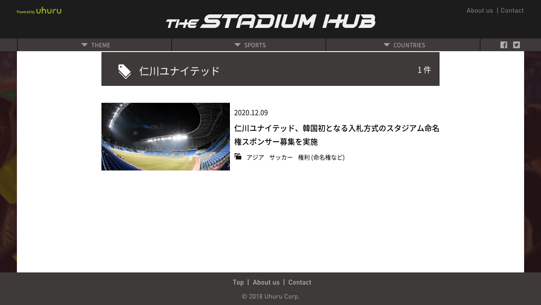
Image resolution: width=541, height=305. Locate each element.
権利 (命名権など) (321, 157)
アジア (255, 157)
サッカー (281, 157)
